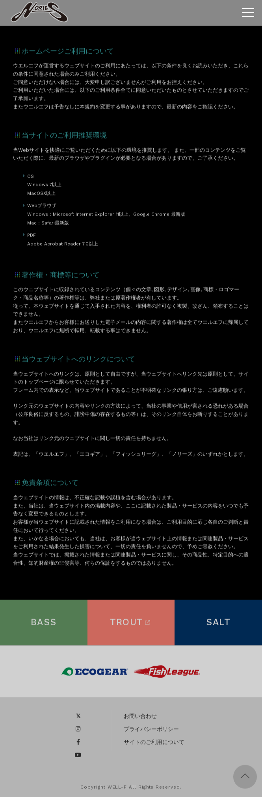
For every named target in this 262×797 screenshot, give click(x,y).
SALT (218, 624)
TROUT (131, 624)
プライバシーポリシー (151, 731)
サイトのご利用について (154, 744)
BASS (44, 624)
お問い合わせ (140, 718)
